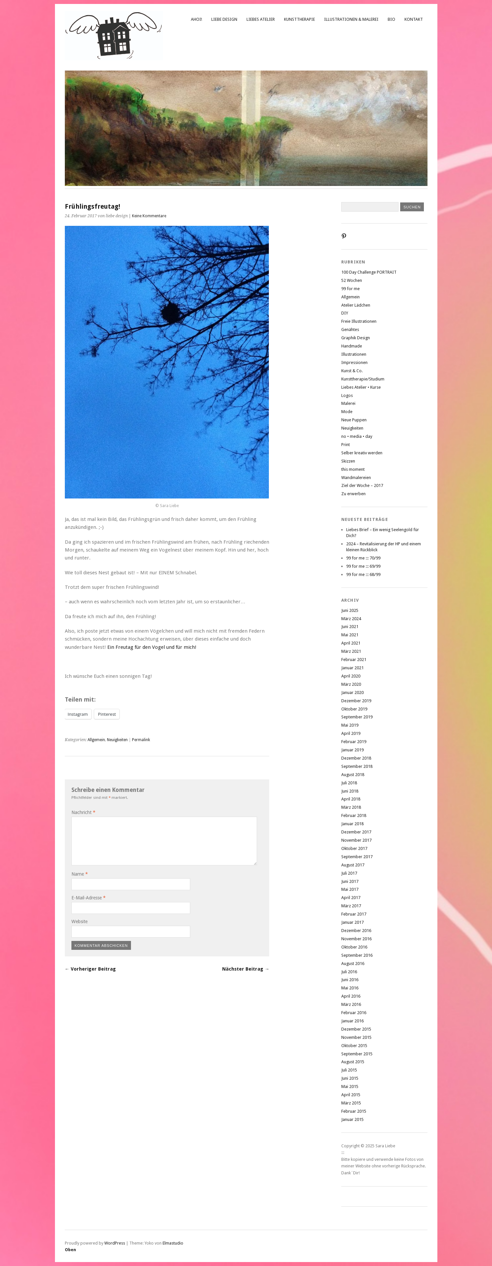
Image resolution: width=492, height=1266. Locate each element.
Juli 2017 (349, 873)
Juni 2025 (349, 610)
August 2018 (352, 774)
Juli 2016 (349, 971)
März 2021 (351, 651)
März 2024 (351, 618)
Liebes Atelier (260, 19)
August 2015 (352, 1061)
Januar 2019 (352, 749)
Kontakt (413, 19)
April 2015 (350, 1094)
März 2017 (351, 905)
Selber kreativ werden (361, 452)
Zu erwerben (353, 493)
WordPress (114, 1243)
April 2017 (350, 897)
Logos (347, 395)
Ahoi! (196, 19)
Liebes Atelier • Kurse (361, 387)
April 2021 (350, 643)
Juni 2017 (349, 881)
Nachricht (83, 812)
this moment (353, 469)
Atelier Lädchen (355, 305)
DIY (344, 313)
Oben (70, 1249)
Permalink (141, 740)
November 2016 (356, 938)
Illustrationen (353, 354)
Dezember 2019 (356, 700)
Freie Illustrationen (358, 321)
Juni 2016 (349, 979)
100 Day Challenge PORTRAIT (369, 272)
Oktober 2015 (354, 1045)
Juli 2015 (349, 1070)
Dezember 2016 (356, 930)
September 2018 (357, 766)
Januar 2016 (352, 1020)
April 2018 (350, 799)
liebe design (224, 19)
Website (79, 921)
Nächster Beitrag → (245, 969)
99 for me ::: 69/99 (363, 566)
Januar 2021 (352, 667)
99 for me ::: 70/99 (363, 558)
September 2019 (357, 716)
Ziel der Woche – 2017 (362, 485)
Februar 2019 (353, 741)
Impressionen (354, 362)
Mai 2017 (349, 889)
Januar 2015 (352, 1119)
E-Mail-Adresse (88, 897)
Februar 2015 (353, 1111)
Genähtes (350, 329)
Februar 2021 (353, 659)
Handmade (351, 346)
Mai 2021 (349, 634)
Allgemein (96, 740)
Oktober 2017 (354, 848)
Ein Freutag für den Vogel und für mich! (151, 647)
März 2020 (351, 684)
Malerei (348, 403)
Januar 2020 (352, 692)
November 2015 (356, 1037)
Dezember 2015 (356, 1029)
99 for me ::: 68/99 (363, 574)
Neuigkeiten (117, 740)
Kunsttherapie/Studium (362, 379)
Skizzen (348, 461)
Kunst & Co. (352, 370)
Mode (346, 411)
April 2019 (350, 733)
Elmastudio (173, 1243)
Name (79, 874)
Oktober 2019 (354, 709)
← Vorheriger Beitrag (90, 969)
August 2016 (352, 963)
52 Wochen (351, 280)
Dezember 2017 (356, 831)
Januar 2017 (352, 922)
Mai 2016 (349, 987)
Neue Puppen (354, 419)
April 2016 (350, 996)
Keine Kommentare (149, 216)
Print (345, 444)
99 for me (350, 288)
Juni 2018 (349, 791)
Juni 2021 (349, 626)
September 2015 (357, 1053)
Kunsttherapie (299, 19)
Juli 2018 (349, 782)
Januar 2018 (352, 823)
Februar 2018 (353, 815)
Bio (391, 19)
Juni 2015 (349, 1078)
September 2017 (357, 856)
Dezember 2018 (356, 758)
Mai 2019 (349, 725)
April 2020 (350, 676)
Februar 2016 (353, 1012)
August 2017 (352, 864)
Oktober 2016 (354, 947)
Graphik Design (355, 337)
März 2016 (351, 1004)
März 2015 (351, 1102)
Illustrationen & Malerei (351, 19)
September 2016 (357, 955)
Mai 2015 (349, 1086)
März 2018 (351, 807)
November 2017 (356, 840)
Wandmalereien (356, 477)
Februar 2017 (353, 914)
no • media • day (356, 436)
